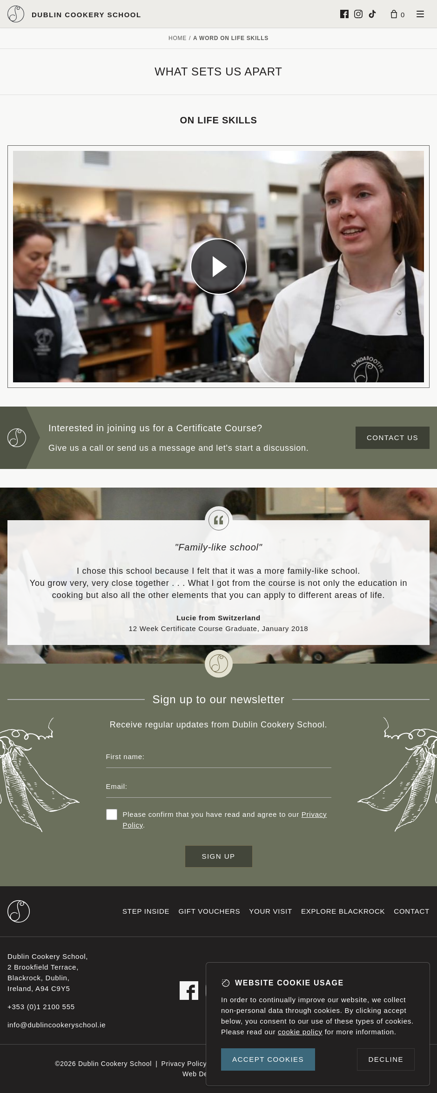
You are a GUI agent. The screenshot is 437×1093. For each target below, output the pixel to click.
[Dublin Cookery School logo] (74, 14)
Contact (412, 911)
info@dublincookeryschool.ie (56, 1025)
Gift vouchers (209, 911)
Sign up (218, 856)
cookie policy (300, 1032)
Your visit (270, 911)
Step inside (145, 911)
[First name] (218, 757)
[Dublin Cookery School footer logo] (18, 911)
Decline (385, 1059)
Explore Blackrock (343, 911)
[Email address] (218, 786)
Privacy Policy (184, 1063)
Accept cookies (268, 1059)
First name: (125, 756)
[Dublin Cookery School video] (218, 266)
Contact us (392, 437)
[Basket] (397, 14)
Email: (117, 786)
